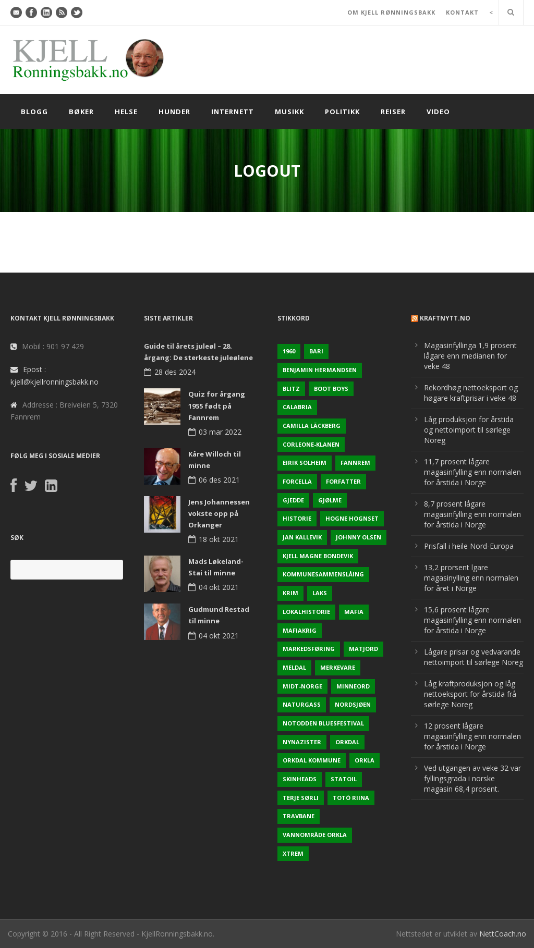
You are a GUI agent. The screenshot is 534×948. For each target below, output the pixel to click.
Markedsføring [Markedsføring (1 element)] (309, 648)
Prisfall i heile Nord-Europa (469, 546)
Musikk (289, 111)
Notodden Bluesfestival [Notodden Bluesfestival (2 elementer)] (323, 723)
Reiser (393, 111)
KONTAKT (462, 12)
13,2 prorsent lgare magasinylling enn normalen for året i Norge (471, 577)
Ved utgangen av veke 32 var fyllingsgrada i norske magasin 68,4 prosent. (472, 778)
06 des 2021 (219, 480)
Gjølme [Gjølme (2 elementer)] (330, 500)
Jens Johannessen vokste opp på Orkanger (219, 513)
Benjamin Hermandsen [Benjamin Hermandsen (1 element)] (320, 370)
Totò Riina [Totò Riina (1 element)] (351, 798)
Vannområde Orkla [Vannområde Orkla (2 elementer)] (315, 835)
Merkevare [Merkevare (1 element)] (337, 667)
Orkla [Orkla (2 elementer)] (364, 760)
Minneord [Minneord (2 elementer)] (353, 686)
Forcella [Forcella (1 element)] (297, 481)
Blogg (34, 111)
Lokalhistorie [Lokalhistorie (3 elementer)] (306, 611)
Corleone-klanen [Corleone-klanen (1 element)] (311, 444)
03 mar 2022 (220, 432)
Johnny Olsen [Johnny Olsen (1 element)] (358, 537)
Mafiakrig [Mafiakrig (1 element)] (300, 630)
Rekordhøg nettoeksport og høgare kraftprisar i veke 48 (471, 393)
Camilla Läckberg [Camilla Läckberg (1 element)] (312, 425)
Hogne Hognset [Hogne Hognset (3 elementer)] (352, 518)
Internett (232, 111)
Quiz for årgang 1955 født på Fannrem (216, 405)
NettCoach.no (502, 934)
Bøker (81, 111)
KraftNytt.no (445, 318)
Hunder (174, 111)
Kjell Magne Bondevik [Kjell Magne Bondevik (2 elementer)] (318, 556)
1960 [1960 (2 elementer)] (289, 351)
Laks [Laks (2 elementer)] (319, 593)
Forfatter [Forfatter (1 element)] (343, 481)
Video (438, 111)
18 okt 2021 (219, 539)
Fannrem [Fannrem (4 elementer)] (355, 462)
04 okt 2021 (219, 587)
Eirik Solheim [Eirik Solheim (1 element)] (304, 462)
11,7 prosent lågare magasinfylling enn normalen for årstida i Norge (472, 472)
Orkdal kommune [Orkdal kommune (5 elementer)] (312, 760)
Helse (126, 111)
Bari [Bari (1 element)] (316, 351)
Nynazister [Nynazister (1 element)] (302, 742)
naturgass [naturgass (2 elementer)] (302, 704)
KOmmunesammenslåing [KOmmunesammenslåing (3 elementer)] (323, 574)
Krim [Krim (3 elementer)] (290, 593)
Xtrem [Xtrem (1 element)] (293, 853)
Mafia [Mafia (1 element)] (353, 611)
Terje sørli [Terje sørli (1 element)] (301, 798)
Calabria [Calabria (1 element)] (297, 407)
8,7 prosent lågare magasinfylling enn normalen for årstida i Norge (472, 514)
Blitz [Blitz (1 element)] (291, 388)
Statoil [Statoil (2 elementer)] (344, 779)
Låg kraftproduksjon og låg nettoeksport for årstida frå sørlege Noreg (470, 694)
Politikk (342, 111)
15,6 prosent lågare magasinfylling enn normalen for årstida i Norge (472, 620)
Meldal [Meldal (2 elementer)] (294, 667)
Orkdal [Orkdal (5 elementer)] (347, 742)
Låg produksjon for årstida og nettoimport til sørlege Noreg (469, 429)
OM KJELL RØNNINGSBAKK (391, 12)
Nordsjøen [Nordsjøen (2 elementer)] (353, 704)
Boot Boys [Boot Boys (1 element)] (331, 388)
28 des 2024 (175, 372)
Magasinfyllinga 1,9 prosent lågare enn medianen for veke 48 (470, 355)
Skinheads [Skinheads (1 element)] (300, 779)
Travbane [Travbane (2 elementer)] (298, 816)
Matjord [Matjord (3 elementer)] (363, 648)
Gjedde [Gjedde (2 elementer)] (293, 500)
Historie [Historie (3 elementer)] (297, 518)
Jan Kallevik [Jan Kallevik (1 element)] (302, 537)
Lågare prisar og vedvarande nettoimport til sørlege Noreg (473, 657)
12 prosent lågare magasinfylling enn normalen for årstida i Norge (472, 736)
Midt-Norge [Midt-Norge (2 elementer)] (302, 686)
